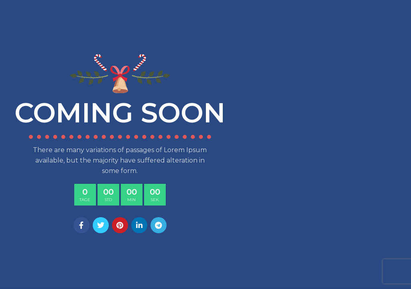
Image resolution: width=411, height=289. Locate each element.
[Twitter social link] (101, 225)
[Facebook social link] (81, 225)
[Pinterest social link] (120, 225)
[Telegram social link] (159, 225)
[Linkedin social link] (139, 225)
